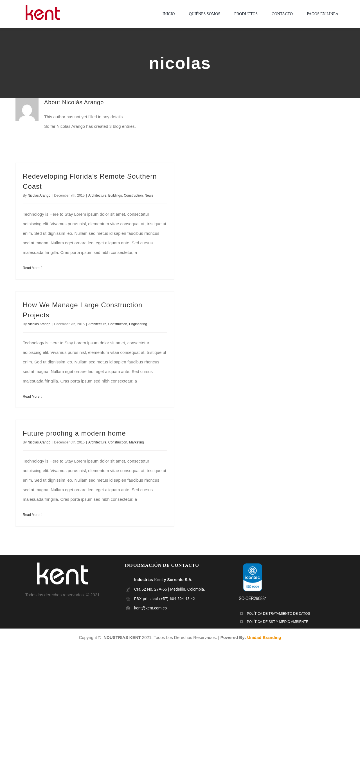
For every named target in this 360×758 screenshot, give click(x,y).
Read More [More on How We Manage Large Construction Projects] (31, 397)
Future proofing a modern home (74, 433)
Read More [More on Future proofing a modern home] (31, 515)
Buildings (115, 195)
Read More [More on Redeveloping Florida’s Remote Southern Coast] (31, 268)
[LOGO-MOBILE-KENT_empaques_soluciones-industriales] (43, 7)
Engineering (138, 324)
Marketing (136, 442)
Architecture (97, 195)
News (149, 195)
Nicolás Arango (39, 195)
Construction (133, 195)
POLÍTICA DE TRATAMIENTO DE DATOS (278, 614)
